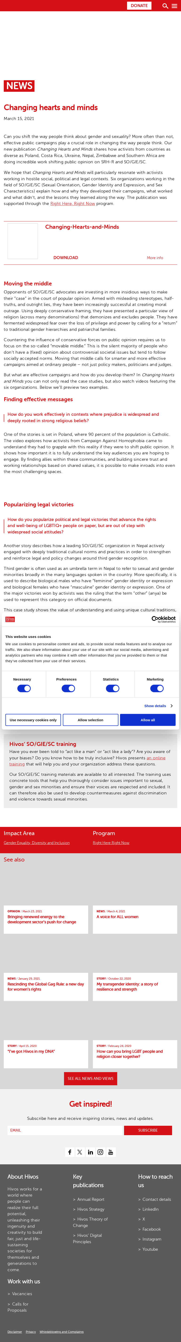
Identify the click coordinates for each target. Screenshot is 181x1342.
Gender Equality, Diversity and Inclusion (37, 843)
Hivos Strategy (90, 1209)
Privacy (31, 1332)
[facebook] (70, 1152)
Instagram (152, 1239)
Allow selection (90, 720)
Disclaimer (15, 1332)
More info (155, 258)
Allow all (148, 720)
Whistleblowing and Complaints (62, 1332)
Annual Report (90, 1199)
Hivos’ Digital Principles (87, 1238)
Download (65, 257)
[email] (65, 1130)
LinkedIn (151, 1209)
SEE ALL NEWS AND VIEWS (90, 1079)
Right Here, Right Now (72, 203)
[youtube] (111, 1152)
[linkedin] (90, 1152)
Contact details (157, 1199)
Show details (155, 706)
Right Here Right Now (111, 843)
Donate (139, 5)
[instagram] (101, 1152)
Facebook (152, 1229)
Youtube (150, 1249)
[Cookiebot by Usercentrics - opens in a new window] (155, 619)
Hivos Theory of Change (90, 1222)
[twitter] (80, 1152)
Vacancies (22, 1293)
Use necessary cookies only (33, 720)
